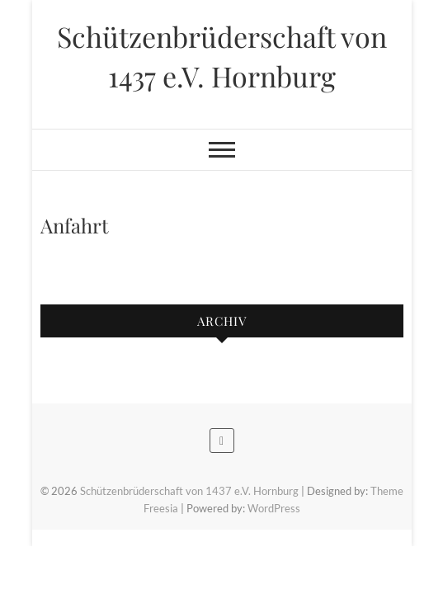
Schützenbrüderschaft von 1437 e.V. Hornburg (222, 56)
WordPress (273, 508)
